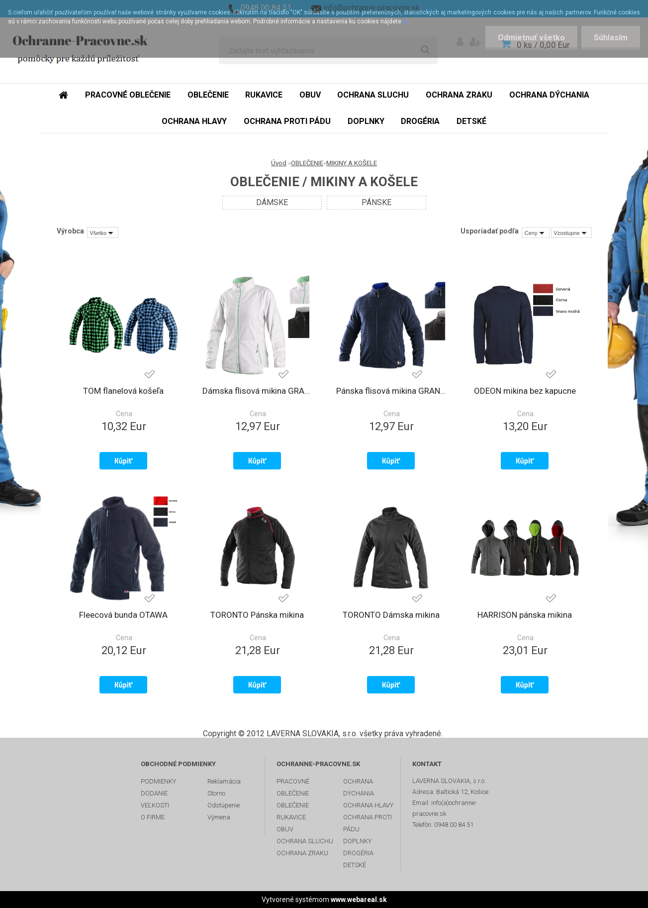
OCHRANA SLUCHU (305, 841)
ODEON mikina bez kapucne (525, 391)
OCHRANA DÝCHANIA (358, 787)
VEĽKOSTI (155, 805)
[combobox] (536, 232)
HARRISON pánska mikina (524, 615)
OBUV (285, 829)
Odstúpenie (223, 805)
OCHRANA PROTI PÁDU (367, 823)
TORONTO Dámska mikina (391, 615)
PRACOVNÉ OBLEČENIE (293, 787)
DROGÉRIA (358, 853)
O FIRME (153, 817)
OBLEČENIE (307, 163)
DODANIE (154, 793)
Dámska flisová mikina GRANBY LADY (257, 391)
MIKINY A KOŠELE (351, 163)
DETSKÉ (354, 865)
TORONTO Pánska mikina (257, 615)
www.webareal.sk (359, 900)
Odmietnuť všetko (531, 37)
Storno (216, 793)
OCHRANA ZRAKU (302, 853)
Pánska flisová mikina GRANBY (391, 391)
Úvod (278, 163)
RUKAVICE (291, 817)
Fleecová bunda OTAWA (123, 615)
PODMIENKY (158, 781)
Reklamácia (224, 781)
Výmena (218, 817)
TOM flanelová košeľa (123, 391)
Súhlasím (611, 37)
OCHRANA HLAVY (368, 805)
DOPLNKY (357, 841)
